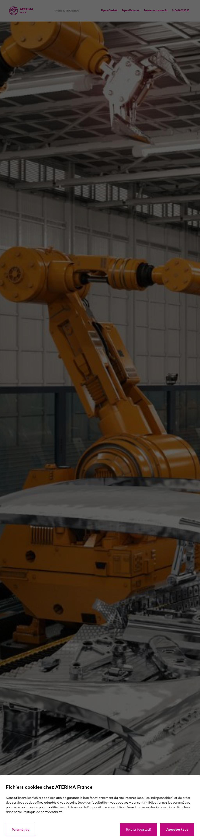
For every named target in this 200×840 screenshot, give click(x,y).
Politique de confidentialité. (43, 812)
